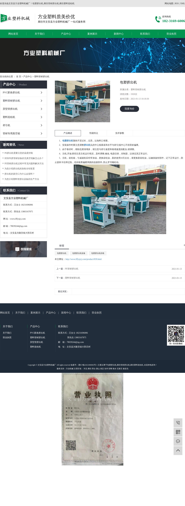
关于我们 (40, 33)
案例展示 (92, 33)
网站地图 (169, 3)
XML (182, 3)
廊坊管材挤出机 (123, 365)
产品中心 (66, 33)
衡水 (114, 369)
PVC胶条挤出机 (11, 92)
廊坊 (89, 369)
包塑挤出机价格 (97, 253)
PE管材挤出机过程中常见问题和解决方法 (24, 163)
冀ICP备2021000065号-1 (88, 365)
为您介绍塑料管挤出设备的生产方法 (21, 179)
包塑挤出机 (61, 253)
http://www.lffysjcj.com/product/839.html (84, 259)
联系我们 (145, 33)
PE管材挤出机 (71, 269)
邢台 (94, 369)
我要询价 (129, 108)
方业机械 (69, 369)
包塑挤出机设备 (78, 253)
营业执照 (171, 33)
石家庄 (119, 369)
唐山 (98, 369)
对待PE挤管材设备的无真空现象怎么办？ (24, 158)
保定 (102, 369)
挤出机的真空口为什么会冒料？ (19, 174)
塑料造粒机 (9, 117)
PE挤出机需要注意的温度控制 (18, 153)
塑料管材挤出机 (41, 76)
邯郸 (110, 369)
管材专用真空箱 (11, 133)
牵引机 (6, 125)
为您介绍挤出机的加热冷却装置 (19, 168)
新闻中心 (119, 33)
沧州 (106, 369)
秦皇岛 (125, 369)
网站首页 (13, 33)
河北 (85, 369)
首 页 (18, 76)
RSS (177, 3)
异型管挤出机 (10, 109)
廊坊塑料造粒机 (136, 365)
